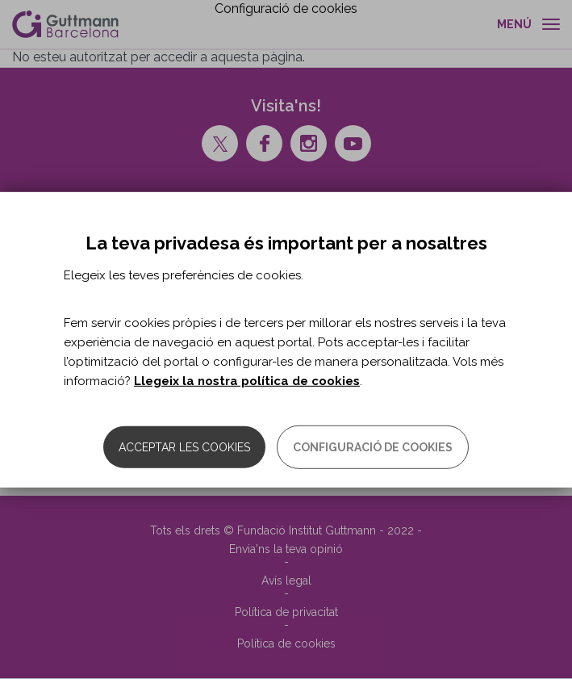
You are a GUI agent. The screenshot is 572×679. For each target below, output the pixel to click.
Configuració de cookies (373, 447)
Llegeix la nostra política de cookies (247, 381)
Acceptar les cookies (184, 447)
